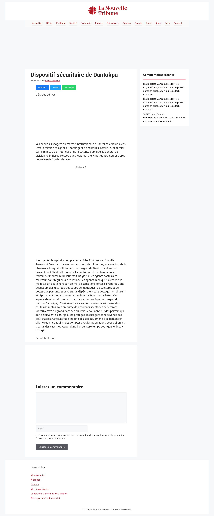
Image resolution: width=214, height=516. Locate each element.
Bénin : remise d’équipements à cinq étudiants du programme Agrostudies (164, 117)
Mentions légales (40, 489)
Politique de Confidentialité (45, 498)
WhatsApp (69, 87)
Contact (178, 23)
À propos (35, 479)
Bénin (49, 23)
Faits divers (112, 23)
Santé (149, 23)
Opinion (126, 23)
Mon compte (37, 475)
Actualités (37, 23)
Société (73, 23)
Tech (167, 23)
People (138, 23)
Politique (61, 23)
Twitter (55, 87)
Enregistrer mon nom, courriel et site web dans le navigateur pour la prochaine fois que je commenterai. (82, 436)
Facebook (42, 87)
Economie (86, 23)
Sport (158, 23)
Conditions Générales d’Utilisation (49, 493)
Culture (99, 23)
